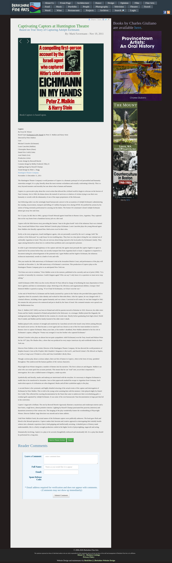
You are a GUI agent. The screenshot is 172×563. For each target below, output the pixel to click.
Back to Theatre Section (57, 440)
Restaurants (74, 10)
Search (119, 10)
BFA (128, 200)
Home (70, 440)
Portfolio (72, 6)
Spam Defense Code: (35, 478)
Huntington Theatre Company (28, 173)
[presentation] (64, 480)
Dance (98, 3)
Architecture (83, 3)
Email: (39, 472)
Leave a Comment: (33, 456)
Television (119, 6)
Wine (59, 10)
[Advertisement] (60, 525)
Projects (90, 10)
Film (137, 3)
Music (59, 6)
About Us (49, 3)
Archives (104, 10)
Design (111, 3)
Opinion (124, 3)
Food (47, 6)
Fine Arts (149, 3)
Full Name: (37, 467)
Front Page (65, 3)
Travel (147, 6)
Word (47, 10)
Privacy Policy (88, 557)
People (86, 6)
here (137, 27)
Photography (102, 6)
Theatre (134, 6)
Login (133, 10)
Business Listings (93, 555)
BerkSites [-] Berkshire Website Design (99, 561)
